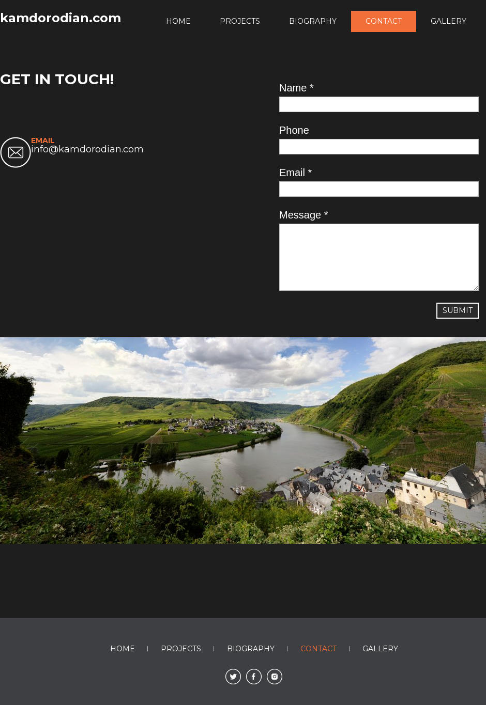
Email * (295, 172)
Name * (296, 87)
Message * (303, 215)
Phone (294, 130)
